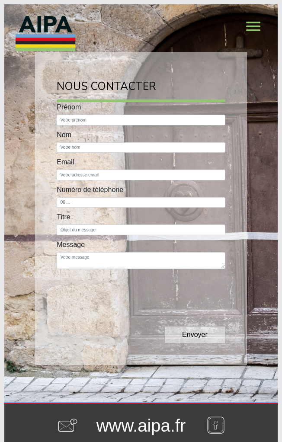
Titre (63, 217)
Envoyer (195, 334)
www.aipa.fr (141, 425)
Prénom (69, 107)
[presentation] (122, 290)
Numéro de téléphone (90, 189)
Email (65, 162)
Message (71, 244)
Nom (64, 134)
